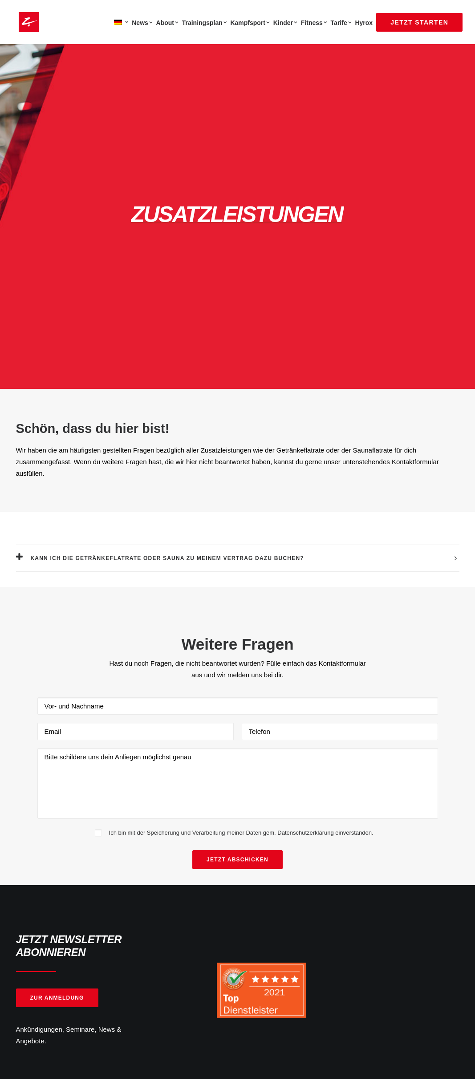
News (142, 22)
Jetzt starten (159, 903)
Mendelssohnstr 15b (46, 919)
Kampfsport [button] (249, 22)
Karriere (152, 927)
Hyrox (364, 22)
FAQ (147, 892)
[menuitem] (120, 22)
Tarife (341, 22)
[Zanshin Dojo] (26, 22)
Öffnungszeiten (278, 892)
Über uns (154, 880)
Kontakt (267, 880)
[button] (364, 879)
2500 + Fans (159, 994)
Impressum (272, 915)
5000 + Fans (44, 994)
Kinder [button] (285, 22)
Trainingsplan (204, 22)
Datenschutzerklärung (288, 903)
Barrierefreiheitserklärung (293, 927)
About (167, 22)
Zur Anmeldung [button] (57, 755)
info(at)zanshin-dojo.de (50, 892)
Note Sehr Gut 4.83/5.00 (292, 994)
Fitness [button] (314, 22)
